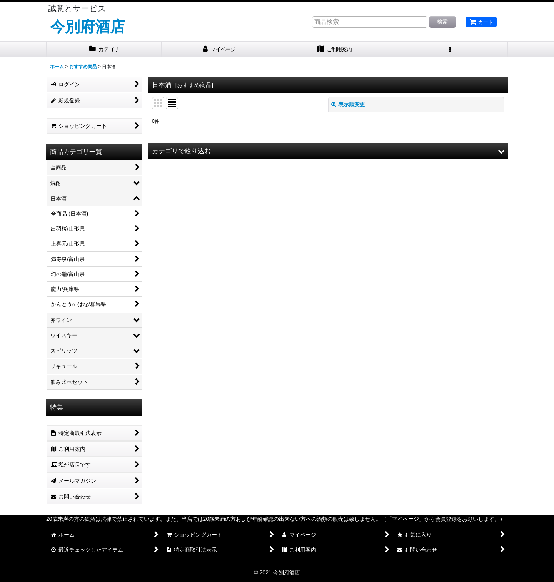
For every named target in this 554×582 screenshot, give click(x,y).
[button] (450, 49)
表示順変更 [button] (348, 104)
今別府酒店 (87, 26)
